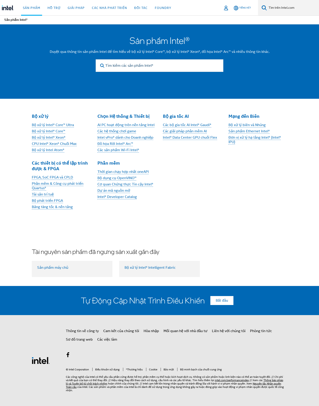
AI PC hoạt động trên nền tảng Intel (126, 125)
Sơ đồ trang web (79, 339)
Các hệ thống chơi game (116, 131)
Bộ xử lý (40, 116)
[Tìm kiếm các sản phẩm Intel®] (159, 65)
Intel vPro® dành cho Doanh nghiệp (125, 137)
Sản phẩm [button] (31, 8)
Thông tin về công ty (82, 331)
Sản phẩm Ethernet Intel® (249, 131)
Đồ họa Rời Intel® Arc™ (115, 144)
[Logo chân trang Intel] (41, 360)
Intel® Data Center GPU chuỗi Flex (190, 137)
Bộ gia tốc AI (176, 116)
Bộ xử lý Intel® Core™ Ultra (53, 125)
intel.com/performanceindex (232, 380)
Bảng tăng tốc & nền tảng (52, 207)
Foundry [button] (163, 8)
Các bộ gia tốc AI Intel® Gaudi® (187, 125)
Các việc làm (107, 339)
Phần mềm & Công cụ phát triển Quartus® (57, 185)
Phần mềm (108, 163)
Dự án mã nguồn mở (113, 190)
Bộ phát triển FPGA (47, 200)
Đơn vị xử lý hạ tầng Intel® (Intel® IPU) (254, 139)
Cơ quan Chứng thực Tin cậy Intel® (125, 184)
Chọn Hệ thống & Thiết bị (123, 116)
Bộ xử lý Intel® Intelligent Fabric (150, 267)
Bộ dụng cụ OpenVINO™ (116, 178)
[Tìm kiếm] (264, 8)
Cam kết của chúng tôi (121, 331)
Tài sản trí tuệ (43, 194)
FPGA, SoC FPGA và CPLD (52, 177)
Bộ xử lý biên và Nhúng (247, 125)
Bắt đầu (222, 300)
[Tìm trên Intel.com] (293, 8)
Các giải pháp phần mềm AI (185, 131)
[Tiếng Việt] (242, 8)
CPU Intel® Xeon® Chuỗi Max (54, 144)
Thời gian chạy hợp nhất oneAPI (123, 172)
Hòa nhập (151, 331)
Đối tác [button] (141, 8)
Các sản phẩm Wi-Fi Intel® (118, 150)
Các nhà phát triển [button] (109, 8)
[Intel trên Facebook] (68, 356)
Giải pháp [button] (76, 8)
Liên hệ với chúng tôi (229, 331)
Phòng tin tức (261, 331)
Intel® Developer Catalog (117, 197)
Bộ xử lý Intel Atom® (48, 150)
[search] (102, 66)
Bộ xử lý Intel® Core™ (48, 131)
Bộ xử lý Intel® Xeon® (48, 137)
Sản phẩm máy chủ (52, 267)
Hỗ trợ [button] (53, 8)
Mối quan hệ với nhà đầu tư (185, 331)
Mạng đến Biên (243, 116)
